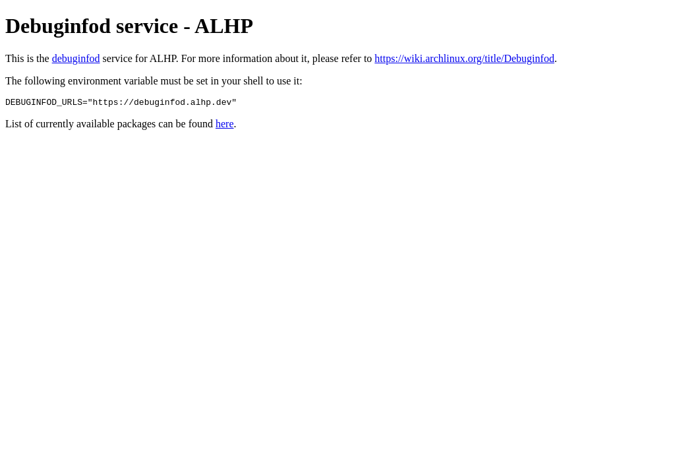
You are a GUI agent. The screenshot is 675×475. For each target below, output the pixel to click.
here (225, 125)
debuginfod (76, 58)
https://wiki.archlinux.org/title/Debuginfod (464, 58)
